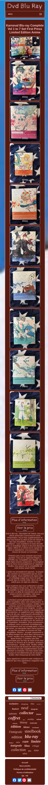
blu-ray (31, 736)
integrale (34, 709)
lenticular (33, 723)
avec (24, 719)
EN (23, 776)
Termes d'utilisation (25, 773)
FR (27, 776)
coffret (14, 718)
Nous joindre (24, 766)
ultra (25, 753)
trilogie (35, 746)
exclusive (13, 703)
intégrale (16, 745)
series (39, 704)
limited (15, 709)
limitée (36, 741)
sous (36, 750)
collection (18, 750)
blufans (11, 742)
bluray (24, 722)
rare (26, 741)
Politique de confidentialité (24, 769)
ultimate (15, 723)
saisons (13, 713)
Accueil (25, 763)
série (18, 742)
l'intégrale (15, 732)
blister (27, 727)
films (27, 745)
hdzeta (38, 714)
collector (26, 713)
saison (38, 719)
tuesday (31, 719)
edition (17, 737)
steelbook (33, 731)
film (32, 704)
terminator (35, 727)
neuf (24, 708)
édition (16, 726)
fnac (29, 751)
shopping (24, 704)
